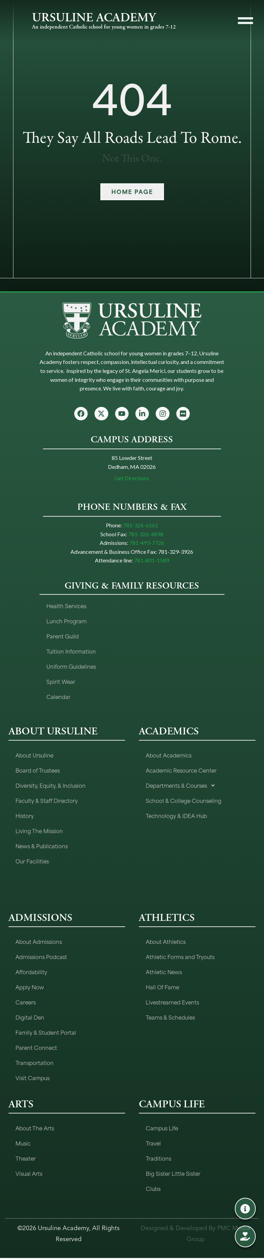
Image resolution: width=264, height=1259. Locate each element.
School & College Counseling (183, 801)
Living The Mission (39, 831)
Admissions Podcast (41, 957)
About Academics (168, 756)
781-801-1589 (151, 561)
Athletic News (164, 972)
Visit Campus (32, 1078)
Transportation (34, 1063)
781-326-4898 (145, 535)
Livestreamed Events (172, 1003)
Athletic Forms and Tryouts (180, 957)
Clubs (153, 1189)
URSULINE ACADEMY (94, 17)
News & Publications (41, 846)
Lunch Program (66, 621)
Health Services (66, 606)
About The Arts (34, 1129)
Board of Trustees (37, 771)
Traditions (158, 1159)
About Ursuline (34, 756)
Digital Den (29, 1018)
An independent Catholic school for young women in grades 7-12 (104, 27)
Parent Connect (36, 1048)
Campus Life (162, 1129)
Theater (25, 1159)
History (24, 816)
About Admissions (38, 942)
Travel (153, 1144)
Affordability (31, 972)
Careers (25, 1003)
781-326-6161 (140, 526)
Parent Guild (62, 637)
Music (23, 1144)
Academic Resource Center (181, 771)
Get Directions (131, 479)
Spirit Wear (60, 682)
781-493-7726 (146, 543)
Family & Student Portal (45, 1033)
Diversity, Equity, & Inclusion (50, 786)
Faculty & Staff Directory (46, 801)
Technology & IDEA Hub (176, 816)
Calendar (58, 697)
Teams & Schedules (170, 1018)
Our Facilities (32, 862)
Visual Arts (28, 1174)
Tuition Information (71, 652)
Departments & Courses (181, 786)
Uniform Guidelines (71, 667)
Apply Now (29, 987)
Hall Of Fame (162, 987)
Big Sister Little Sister (173, 1174)
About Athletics (166, 942)
